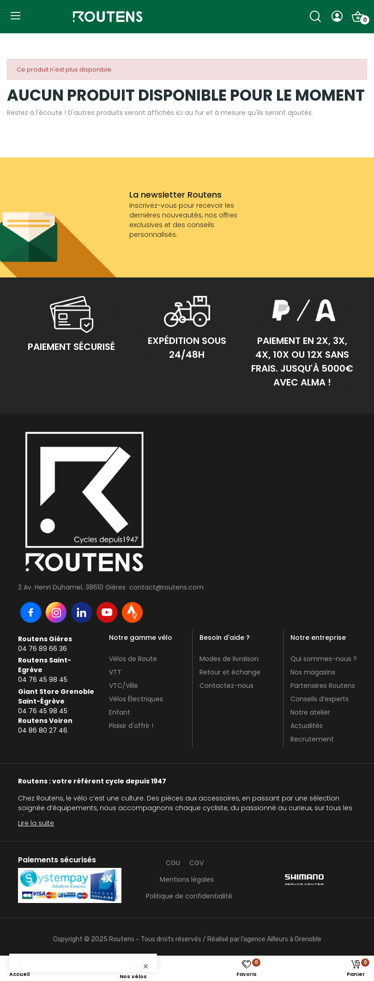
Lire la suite (36, 823)
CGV (196, 863)
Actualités (306, 725)
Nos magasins (312, 672)
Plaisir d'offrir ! (131, 725)
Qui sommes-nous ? (323, 658)
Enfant (119, 712)
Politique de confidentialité (189, 896)
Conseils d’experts (319, 699)
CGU (173, 863)
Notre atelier (310, 712)
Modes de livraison (229, 658)
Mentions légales (187, 879)
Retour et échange (229, 672)
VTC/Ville (123, 685)
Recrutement (312, 739)
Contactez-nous (226, 685)
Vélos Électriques (136, 699)
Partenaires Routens (322, 685)
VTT (115, 672)
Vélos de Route (133, 658)
